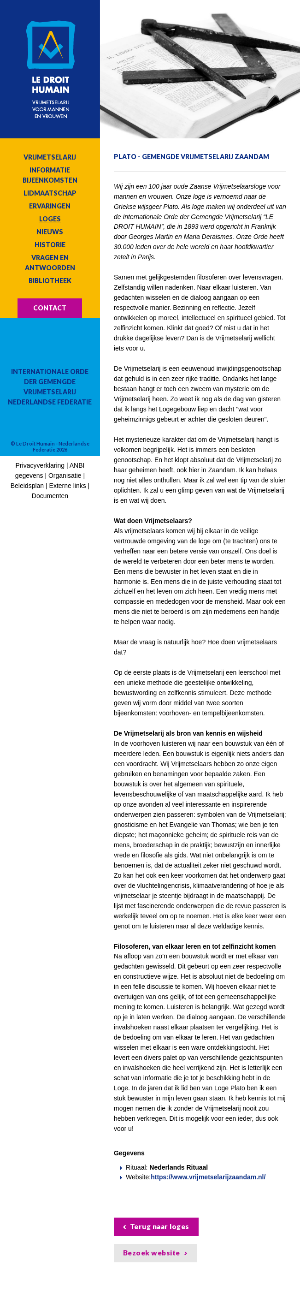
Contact (49, 308)
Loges (50, 219)
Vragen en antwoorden (50, 263)
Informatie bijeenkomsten (50, 175)
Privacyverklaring (40, 465)
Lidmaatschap (50, 193)
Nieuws (49, 232)
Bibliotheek (50, 281)
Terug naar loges (159, 1226)
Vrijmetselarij (50, 157)
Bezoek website (151, 1252)
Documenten (50, 495)
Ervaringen (50, 206)
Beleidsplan (27, 485)
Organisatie (65, 475)
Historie (50, 245)
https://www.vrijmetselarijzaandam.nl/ (208, 1177)
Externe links (67, 485)
